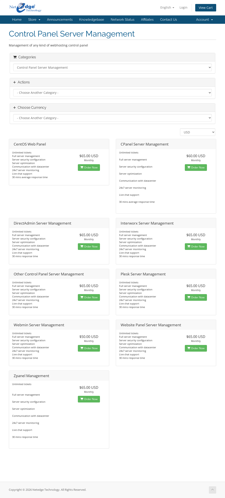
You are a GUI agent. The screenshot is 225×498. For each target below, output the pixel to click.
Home (17, 20)
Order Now (89, 167)
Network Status (122, 20)
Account (204, 20)
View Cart (206, 8)
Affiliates (147, 20)
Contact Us (168, 20)
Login (184, 7)
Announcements (60, 20)
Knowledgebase (91, 20)
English (167, 7)
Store (34, 20)
